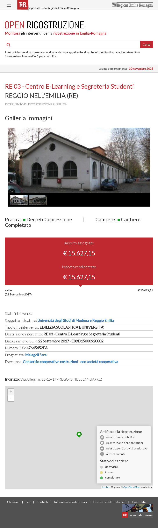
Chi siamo (13, 502)
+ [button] (10, 392)
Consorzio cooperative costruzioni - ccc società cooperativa (70, 361)
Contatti (42, 502)
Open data (139, 502)
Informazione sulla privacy (70, 502)
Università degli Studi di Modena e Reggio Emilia (75, 320)
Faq (28, 502)
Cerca (146, 44)
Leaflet (105, 487)
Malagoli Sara (35, 355)
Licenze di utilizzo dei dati (109, 502)
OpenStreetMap (131, 487)
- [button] (10, 398)
